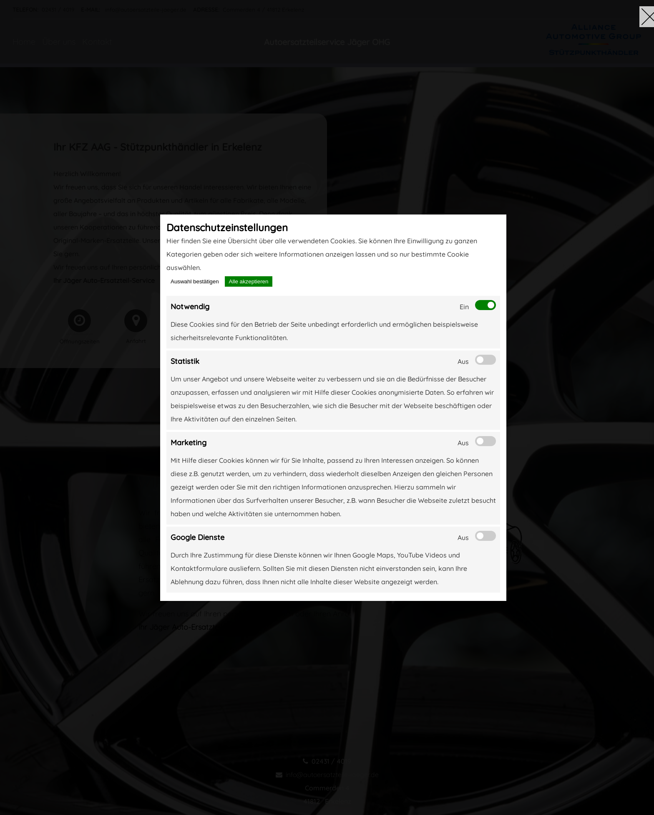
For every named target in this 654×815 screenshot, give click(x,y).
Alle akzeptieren (249, 281)
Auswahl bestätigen (195, 281)
